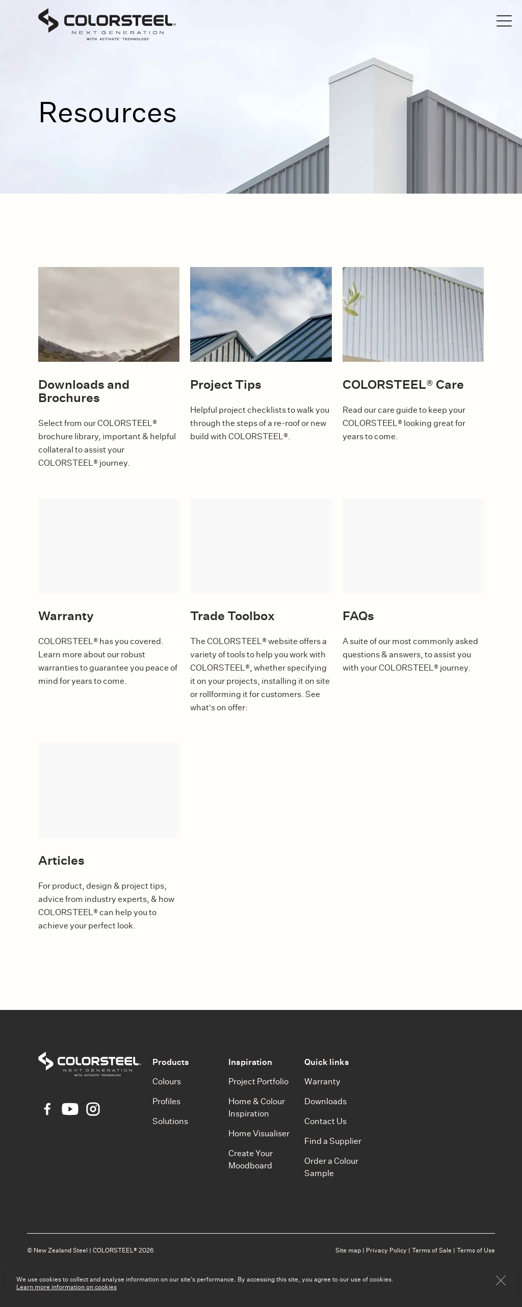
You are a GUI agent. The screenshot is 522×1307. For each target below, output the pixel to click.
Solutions (170, 1121)
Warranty (322, 1081)
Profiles (166, 1101)
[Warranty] (108, 545)
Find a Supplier (332, 1141)
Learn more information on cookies (66, 1287)
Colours (166, 1081)
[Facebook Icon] (47, 1109)
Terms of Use (476, 1250)
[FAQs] (413, 545)
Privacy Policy (386, 1250)
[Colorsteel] (107, 26)
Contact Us (325, 1121)
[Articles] (108, 790)
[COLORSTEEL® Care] (413, 314)
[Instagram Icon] (93, 1109)
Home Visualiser (259, 1133)
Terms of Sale (432, 1250)
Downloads (325, 1101)
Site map (348, 1250)
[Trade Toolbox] (260, 545)
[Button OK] (501, 1283)
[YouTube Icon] (70, 1109)
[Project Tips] (260, 314)
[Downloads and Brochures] (108, 314)
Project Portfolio (258, 1081)
